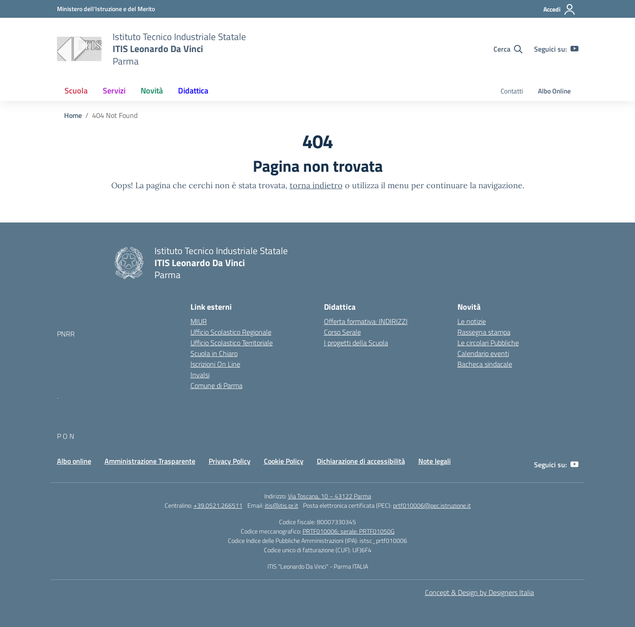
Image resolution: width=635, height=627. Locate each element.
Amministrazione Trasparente (150, 461)
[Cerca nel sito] (508, 49)
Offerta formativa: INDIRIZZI (366, 321)
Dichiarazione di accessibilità (361, 461)
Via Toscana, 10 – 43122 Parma (329, 496)
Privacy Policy (230, 461)
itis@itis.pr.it (281, 505)
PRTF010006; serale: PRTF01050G (349, 531)
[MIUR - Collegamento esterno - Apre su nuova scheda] (106, 8)
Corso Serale (342, 332)
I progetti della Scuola (356, 342)
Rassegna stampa (483, 332)
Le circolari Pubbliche (488, 342)
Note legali (434, 461)
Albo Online (554, 91)
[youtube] (574, 49)
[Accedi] (559, 9)
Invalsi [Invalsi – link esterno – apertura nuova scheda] (200, 374)
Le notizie (471, 321)
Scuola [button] (76, 91)
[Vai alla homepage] (79, 49)
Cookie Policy (283, 461)
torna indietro (316, 185)
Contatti (512, 91)
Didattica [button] (193, 91)
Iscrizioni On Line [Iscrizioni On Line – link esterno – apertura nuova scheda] (215, 364)
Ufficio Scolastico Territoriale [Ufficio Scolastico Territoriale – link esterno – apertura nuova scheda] (231, 342)
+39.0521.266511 (218, 505)
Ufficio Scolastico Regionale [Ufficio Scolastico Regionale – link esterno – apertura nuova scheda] (230, 332)
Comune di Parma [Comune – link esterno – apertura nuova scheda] (216, 385)
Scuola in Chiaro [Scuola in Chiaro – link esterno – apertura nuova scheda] (214, 353)
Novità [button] (152, 91)
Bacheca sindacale (484, 364)
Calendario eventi (483, 353)
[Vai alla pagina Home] (73, 115)
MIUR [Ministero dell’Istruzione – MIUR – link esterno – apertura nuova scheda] (198, 321)
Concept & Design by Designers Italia (479, 592)
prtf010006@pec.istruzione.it (432, 505)
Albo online (74, 461)
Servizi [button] (114, 91)
